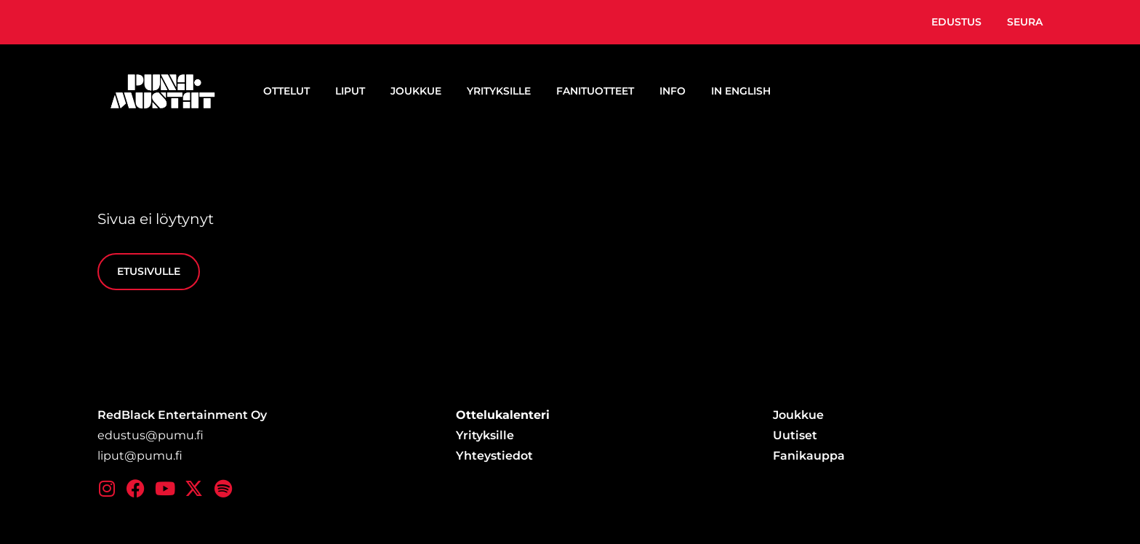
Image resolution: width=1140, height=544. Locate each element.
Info (672, 90)
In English (741, 90)
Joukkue (415, 90)
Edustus (956, 21)
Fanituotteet (595, 90)
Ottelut (286, 90)
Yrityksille (499, 90)
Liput (350, 90)
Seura (1025, 21)
